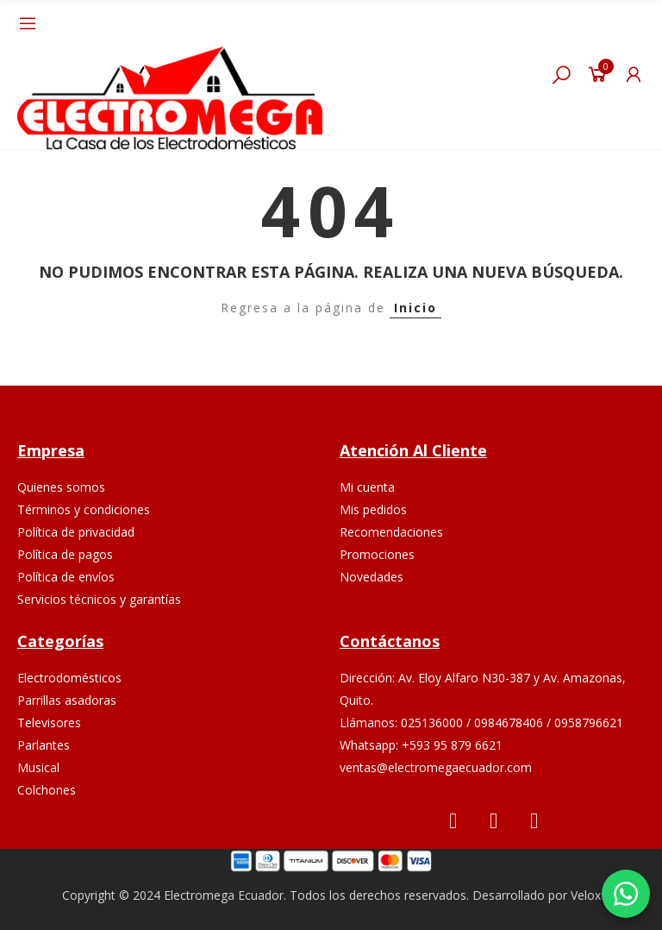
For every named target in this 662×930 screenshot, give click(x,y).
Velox (586, 895)
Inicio (415, 307)
